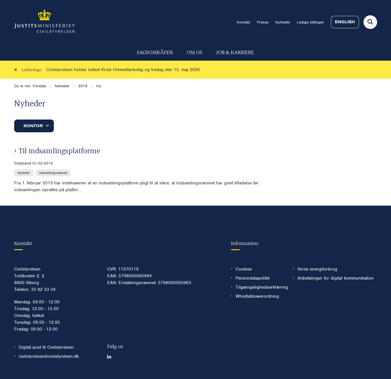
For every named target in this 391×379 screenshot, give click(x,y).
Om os (194, 52)
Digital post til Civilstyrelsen (46, 347)
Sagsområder (155, 52)
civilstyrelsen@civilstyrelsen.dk (49, 356)
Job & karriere (235, 52)
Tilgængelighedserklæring (260, 287)
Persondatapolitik (253, 278)
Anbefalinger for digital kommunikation (335, 278)
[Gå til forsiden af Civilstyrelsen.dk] (44, 22)
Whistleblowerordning (257, 296)
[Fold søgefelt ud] (370, 22)
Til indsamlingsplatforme (59, 150)
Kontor (33, 125)
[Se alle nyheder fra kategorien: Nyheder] (24, 172)
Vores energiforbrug (317, 269)
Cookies (244, 269)
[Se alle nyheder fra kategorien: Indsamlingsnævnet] (53, 172)
